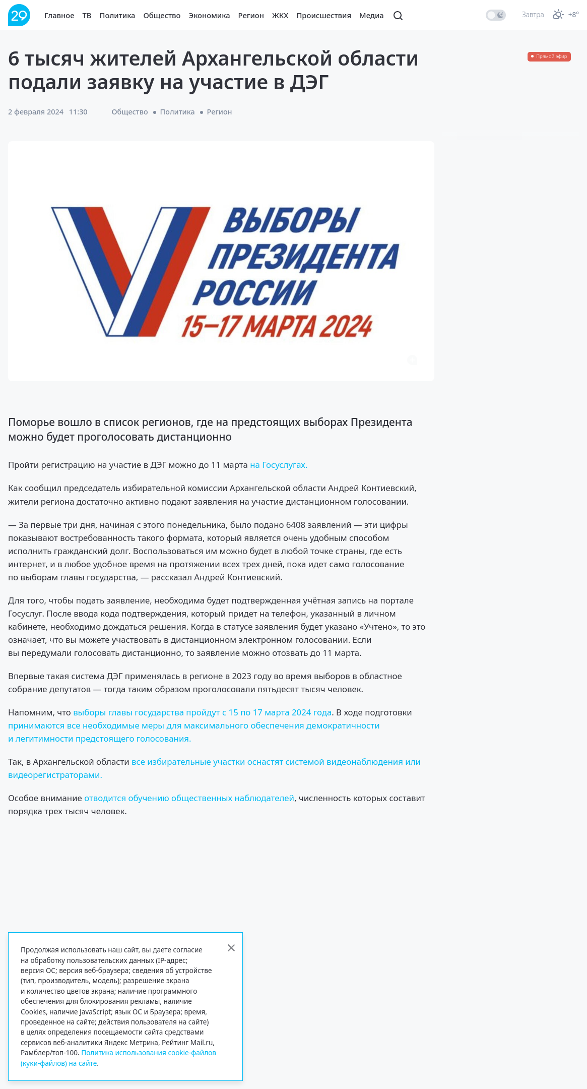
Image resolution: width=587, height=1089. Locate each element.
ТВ (87, 15)
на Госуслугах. (278, 464)
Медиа (371, 15)
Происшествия (323, 15)
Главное (59, 15)
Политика (118, 15)
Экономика (209, 15)
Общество (162, 15)
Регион (251, 15)
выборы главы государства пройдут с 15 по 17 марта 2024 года (202, 712)
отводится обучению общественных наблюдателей (189, 798)
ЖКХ (280, 15)
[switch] (496, 15)
